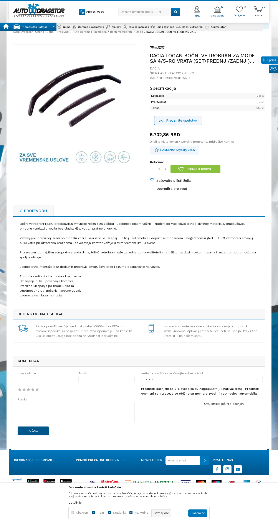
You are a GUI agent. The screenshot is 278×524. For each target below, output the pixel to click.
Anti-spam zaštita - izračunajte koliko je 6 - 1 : (173, 373)
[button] (149, 12)
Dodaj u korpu (199, 169)
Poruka (22, 399)
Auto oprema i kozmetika (90, 31)
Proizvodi (63, 31)
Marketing (141, 512)
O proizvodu (33, 210)
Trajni (100, 512)
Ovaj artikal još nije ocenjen (224, 403)
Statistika (119, 512)
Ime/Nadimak (27, 373)
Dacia (139, 31)
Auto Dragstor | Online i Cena (33, 31)
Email (82, 373)
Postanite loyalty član (177, 150)
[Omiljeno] (239, 15)
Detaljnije (75, 502)
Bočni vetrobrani (121, 31)
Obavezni (82, 512)
